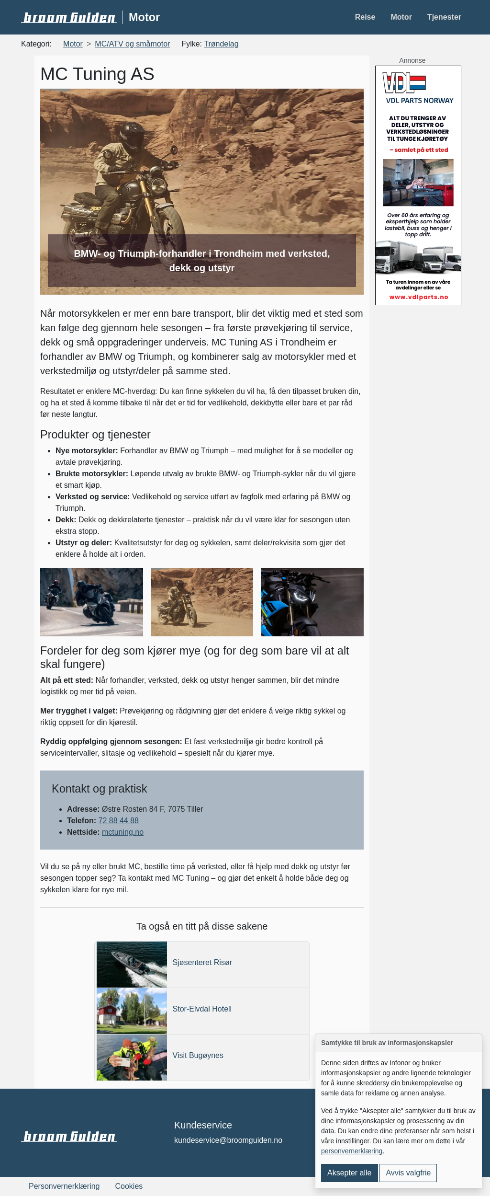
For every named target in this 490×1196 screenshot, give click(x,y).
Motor (401, 17)
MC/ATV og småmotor (132, 44)
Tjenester (444, 17)
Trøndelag (221, 44)
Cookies (129, 1186)
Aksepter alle (349, 1173)
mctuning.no (123, 832)
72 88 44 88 (118, 820)
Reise (365, 17)
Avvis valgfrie (408, 1173)
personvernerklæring (351, 1151)
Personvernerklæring (64, 1186)
